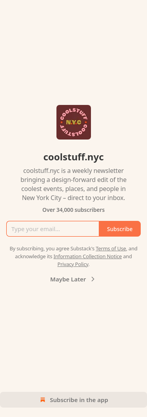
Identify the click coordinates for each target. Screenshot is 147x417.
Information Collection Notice (88, 256)
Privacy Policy (72, 264)
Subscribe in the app (73, 400)
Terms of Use (111, 248)
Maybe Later (73, 279)
